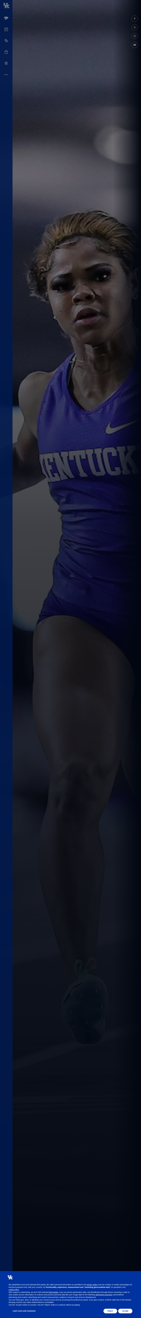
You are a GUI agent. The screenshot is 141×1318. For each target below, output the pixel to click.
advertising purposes (104, 1295)
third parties (53, 1292)
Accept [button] (125, 1311)
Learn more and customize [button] (24, 1311)
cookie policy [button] (14, 1290)
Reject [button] (110, 1311)
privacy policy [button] (92, 1285)
